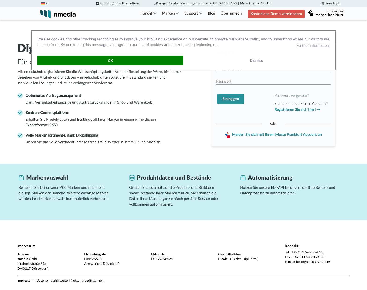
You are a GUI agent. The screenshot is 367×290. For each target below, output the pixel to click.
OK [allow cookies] (110, 60)
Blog (211, 13)
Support (193, 13)
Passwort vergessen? (292, 96)
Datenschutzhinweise (53, 280)
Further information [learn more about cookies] (313, 45)
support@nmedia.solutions (119, 3)
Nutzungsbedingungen (87, 280)
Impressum (25, 280)
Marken (170, 13)
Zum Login (331, 3)
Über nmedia (231, 13)
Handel (148, 13)
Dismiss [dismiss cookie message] (256, 60)
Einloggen (230, 99)
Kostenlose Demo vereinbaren (276, 14)
